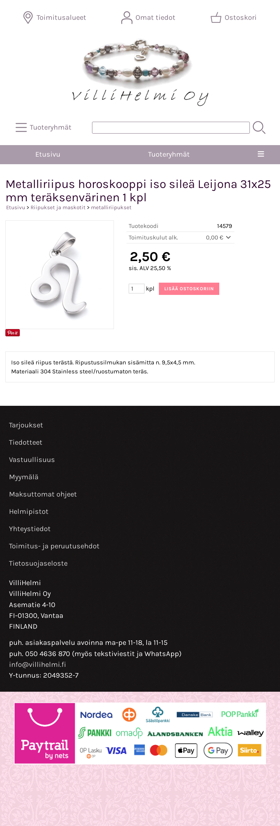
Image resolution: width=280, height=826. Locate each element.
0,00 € (219, 237)
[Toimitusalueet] (55, 17)
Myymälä (23, 477)
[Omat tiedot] (149, 17)
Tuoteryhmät (169, 154)
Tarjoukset (26, 425)
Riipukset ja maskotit (58, 207)
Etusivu (47, 154)
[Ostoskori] (234, 17)
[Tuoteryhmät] (44, 127)
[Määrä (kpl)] (136, 288)
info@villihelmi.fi (37, 664)
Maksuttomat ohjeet (43, 494)
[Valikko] (261, 154)
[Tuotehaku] (171, 128)
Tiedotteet (25, 442)
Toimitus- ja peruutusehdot (54, 546)
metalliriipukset (111, 207)
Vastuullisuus (32, 459)
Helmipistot (29, 511)
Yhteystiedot (30, 529)
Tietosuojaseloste (38, 563)
